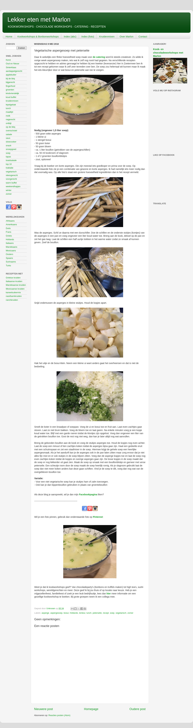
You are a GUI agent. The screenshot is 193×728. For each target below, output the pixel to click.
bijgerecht (10, 82)
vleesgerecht (12, 175)
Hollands (74, 613)
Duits (8, 228)
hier (109, 593)
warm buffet (11, 183)
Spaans (9, 258)
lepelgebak (11, 105)
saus (8, 138)
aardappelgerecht (14, 71)
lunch (89, 613)
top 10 (9, 164)
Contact (143, 36)
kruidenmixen (12, 101)
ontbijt (8, 123)
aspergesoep (56, 613)
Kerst (8, 60)
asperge (45, 613)
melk (8, 116)
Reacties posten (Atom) (59, 715)
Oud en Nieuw (12, 63)
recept (106, 613)
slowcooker (11, 142)
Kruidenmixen (106, 36)
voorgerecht (11, 179)
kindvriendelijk (12, 93)
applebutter (11, 75)
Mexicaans (11, 250)
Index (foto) (87, 36)
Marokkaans (11, 247)
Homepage (91, 709)
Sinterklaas (11, 67)
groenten (10, 90)
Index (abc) (70, 36)
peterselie (97, 613)
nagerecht (10, 119)
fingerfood (10, 86)
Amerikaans (11, 224)
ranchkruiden (12, 300)
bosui (66, 613)
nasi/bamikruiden (14, 296)
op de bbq (10, 127)
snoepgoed (11, 149)
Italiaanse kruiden (14, 281)
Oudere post (137, 709)
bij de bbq (10, 78)
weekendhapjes (13, 186)
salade (9, 134)
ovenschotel (11, 130)
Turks (8, 265)
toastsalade (11, 160)
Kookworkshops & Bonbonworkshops (38, 36)
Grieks (9, 236)
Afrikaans (10, 221)
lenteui (82, 613)
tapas (8, 157)
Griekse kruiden (13, 278)
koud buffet (11, 97)
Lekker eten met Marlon (38, 19)
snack (8, 145)
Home (9, 36)
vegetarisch (121, 613)
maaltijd (9, 112)
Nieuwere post (43, 709)
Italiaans (10, 243)
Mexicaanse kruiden (15, 289)
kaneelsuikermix (13, 292)
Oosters (9, 254)
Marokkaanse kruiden (16, 285)
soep (112, 613)
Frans (8, 232)
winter (8, 190)
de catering (99, 57)
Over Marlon (126, 36)
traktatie (9, 168)
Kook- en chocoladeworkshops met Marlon (168, 52)
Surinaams (11, 262)
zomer (130, 613)
